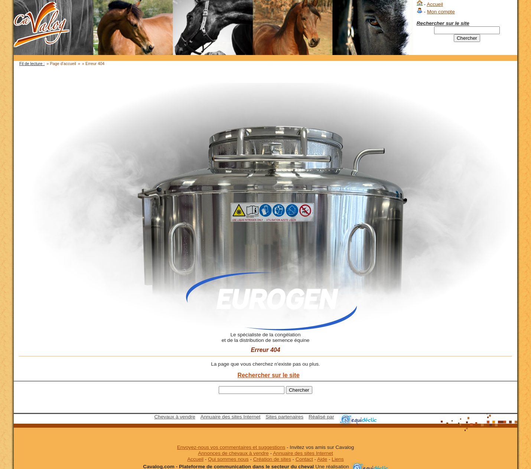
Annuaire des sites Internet (231, 417)
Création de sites (272, 459)
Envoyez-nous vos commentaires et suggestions (231, 447)
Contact (304, 459)
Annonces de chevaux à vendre (233, 453)
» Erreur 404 (93, 63)
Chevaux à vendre (174, 417)
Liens (338, 459)
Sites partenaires (284, 417)
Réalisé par (321, 417)
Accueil (435, 4)
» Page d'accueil (61, 63)
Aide (322, 459)
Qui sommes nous (228, 459)
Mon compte (441, 11)
